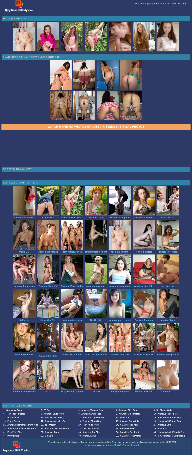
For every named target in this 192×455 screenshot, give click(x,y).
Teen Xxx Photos (90, 428)
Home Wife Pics (128, 428)
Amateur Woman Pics (92, 410)
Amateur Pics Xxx (129, 425)
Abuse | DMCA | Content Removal (123, 445)
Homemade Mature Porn (169, 421)
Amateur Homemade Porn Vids (22, 425)
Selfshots (162, 428)
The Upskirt (50, 425)
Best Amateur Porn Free (57, 428)
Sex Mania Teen (14, 410)
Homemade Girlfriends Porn (171, 432)
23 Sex (47, 410)
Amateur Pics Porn (128, 410)
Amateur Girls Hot (166, 425)
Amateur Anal (89, 436)
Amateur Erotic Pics (91, 414)
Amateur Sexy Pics (54, 417)
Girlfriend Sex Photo (130, 432)
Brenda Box (13, 417)
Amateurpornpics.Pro (55, 421)
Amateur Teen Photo (167, 414)
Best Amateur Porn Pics (169, 417)
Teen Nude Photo (90, 425)
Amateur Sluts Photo (54, 414)
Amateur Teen (52, 432)
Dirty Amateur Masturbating (171, 436)
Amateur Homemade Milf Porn (22, 428)
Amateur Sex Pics (91, 432)
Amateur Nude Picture (93, 417)
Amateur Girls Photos (129, 414)
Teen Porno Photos (15, 414)
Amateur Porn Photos (130, 436)
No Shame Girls (164, 410)
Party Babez (13, 436)
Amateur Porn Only (129, 421)
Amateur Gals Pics (48, 356)
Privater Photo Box (91, 421)
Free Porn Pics (14, 432)
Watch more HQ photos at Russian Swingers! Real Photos (96, 126)
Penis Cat (124, 417)
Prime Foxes (13, 421)
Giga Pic (49, 436)
